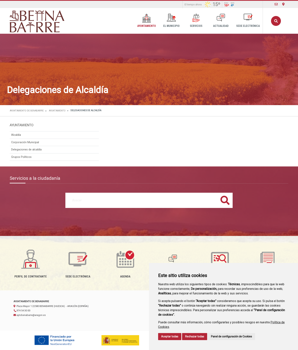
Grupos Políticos (21, 157)
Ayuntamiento (146, 21)
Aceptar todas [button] (169, 336)
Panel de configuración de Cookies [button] (231, 336)
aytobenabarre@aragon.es (29, 315)
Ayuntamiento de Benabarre (27, 110)
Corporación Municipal (25, 142)
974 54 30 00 (21, 310)
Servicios (196, 21)
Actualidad (221, 21)
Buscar (276, 21)
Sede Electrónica (248, 21)
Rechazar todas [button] (194, 336)
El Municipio (171, 21)
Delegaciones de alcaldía (26, 149)
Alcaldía (16, 135)
